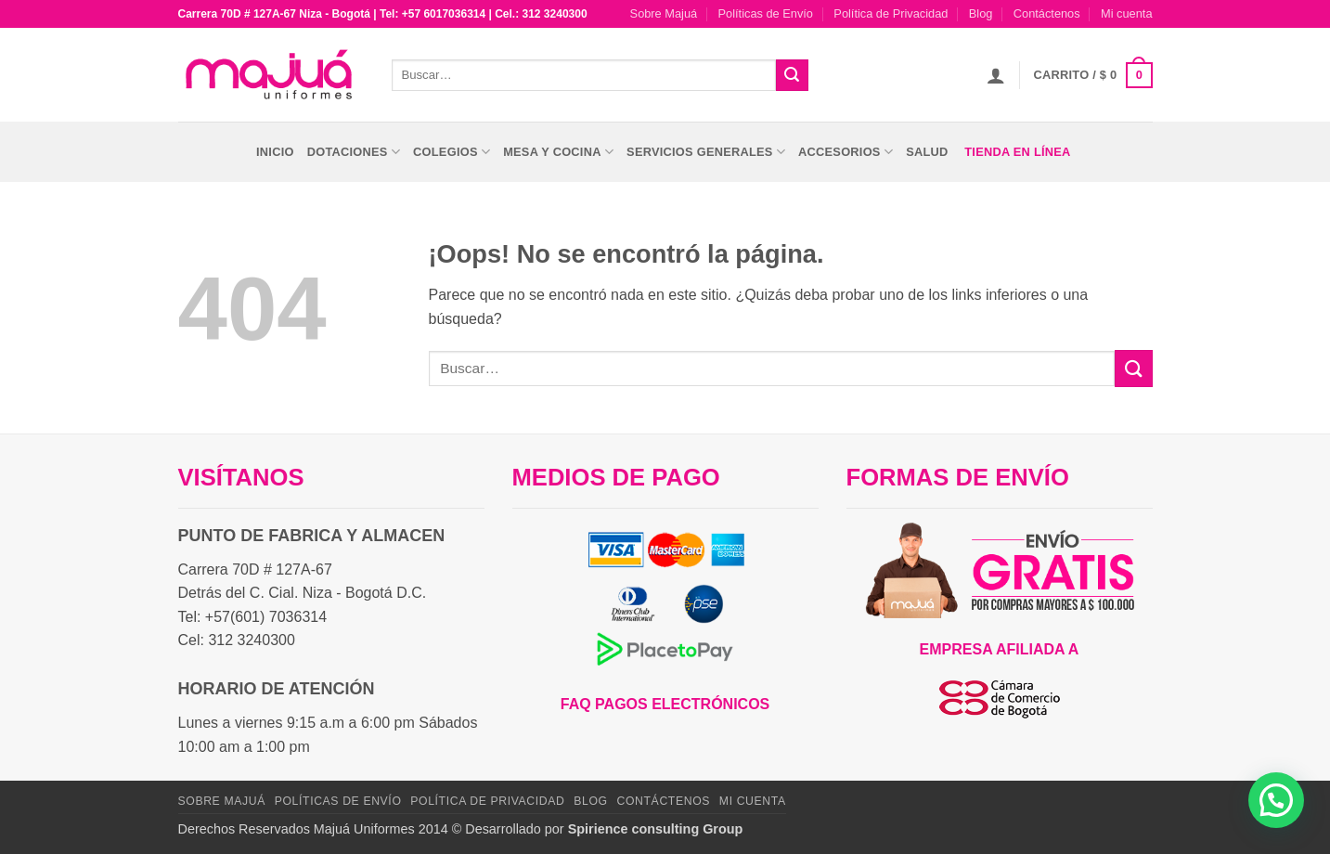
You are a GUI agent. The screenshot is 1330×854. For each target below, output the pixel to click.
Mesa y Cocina (558, 152)
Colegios (451, 152)
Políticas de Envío (765, 13)
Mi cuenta (1126, 13)
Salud (927, 152)
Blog (981, 13)
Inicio (275, 152)
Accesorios (845, 152)
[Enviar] (791, 75)
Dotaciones (353, 152)
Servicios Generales (705, 152)
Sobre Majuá (664, 13)
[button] (996, 75)
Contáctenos (1047, 13)
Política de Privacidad (890, 13)
